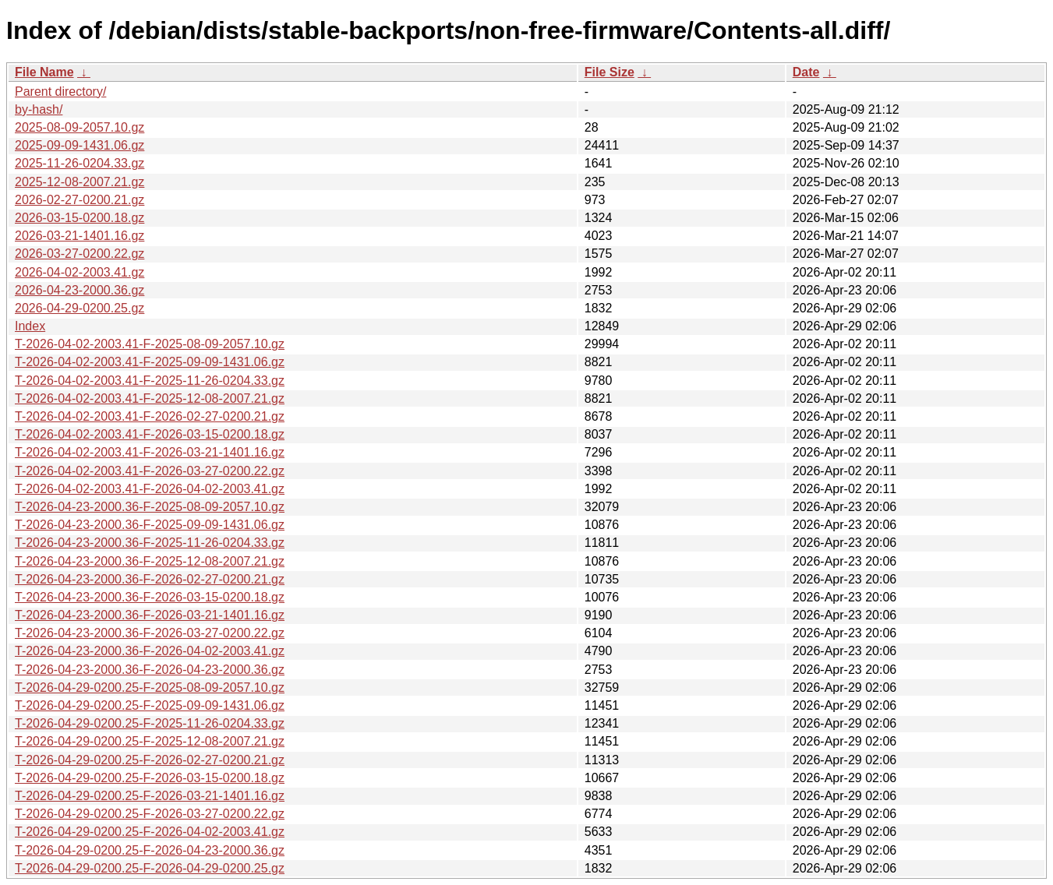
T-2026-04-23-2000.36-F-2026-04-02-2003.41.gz (149, 651)
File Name (44, 72)
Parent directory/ (60, 91)
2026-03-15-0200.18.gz (79, 217)
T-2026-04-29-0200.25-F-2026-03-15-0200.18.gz (149, 778)
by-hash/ (38, 109)
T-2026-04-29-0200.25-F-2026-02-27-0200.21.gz (149, 760)
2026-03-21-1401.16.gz (79, 235)
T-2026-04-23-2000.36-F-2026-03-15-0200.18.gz (149, 597)
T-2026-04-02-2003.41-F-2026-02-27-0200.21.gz (149, 416)
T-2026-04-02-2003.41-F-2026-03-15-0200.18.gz (149, 434)
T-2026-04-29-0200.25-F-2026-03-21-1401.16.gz (149, 795)
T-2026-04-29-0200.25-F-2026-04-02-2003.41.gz (149, 831)
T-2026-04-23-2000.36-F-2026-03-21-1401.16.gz (149, 615)
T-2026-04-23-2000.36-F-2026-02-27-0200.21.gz (149, 579)
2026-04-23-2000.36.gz (79, 290)
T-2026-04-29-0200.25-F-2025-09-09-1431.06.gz (149, 705)
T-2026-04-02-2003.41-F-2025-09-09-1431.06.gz (149, 361)
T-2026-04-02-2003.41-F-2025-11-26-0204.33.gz (149, 380)
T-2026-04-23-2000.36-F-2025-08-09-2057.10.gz (149, 506)
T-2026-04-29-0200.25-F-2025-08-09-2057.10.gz (149, 687)
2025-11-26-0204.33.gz (79, 163)
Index (30, 326)
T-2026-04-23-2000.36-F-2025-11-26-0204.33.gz (149, 542)
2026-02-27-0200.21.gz (79, 199)
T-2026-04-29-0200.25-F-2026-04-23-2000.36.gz (149, 850)
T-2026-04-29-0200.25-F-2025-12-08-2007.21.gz (149, 741)
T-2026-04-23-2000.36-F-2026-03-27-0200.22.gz (149, 633)
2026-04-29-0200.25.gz (79, 308)
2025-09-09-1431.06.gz (79, 145)
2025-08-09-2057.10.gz (79, 127)
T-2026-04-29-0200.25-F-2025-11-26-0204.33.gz (149, 723)
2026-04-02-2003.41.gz (79, 272)
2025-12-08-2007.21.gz (79, 182)
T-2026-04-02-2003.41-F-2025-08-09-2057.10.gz (149, 344)
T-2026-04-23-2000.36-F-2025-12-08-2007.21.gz (149, 561)
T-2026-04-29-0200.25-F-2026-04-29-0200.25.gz (149, 868)
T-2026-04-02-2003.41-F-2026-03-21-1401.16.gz (149, 452)
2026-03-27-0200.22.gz (79, 253)
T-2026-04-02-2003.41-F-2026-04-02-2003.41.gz (149, 488)
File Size (609, 72)
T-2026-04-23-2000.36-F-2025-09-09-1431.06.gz (149, 524)
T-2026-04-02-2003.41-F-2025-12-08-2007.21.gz (149, 398)
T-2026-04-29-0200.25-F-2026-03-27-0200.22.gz (149, 813)
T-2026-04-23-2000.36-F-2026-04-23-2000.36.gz (149, 669)
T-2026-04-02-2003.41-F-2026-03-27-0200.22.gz (149, 471)
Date (806, 72)
